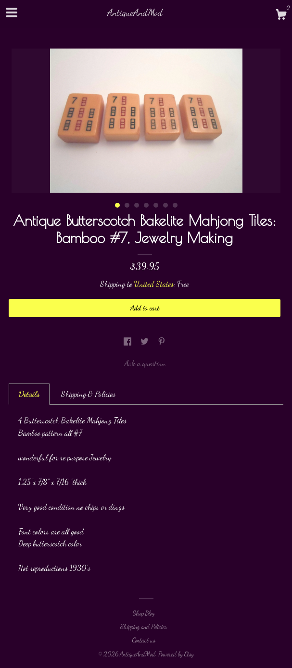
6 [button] (165, 205)
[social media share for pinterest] (161, 341)
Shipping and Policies (143, 627)
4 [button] (146, 205)
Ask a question (144, 363)
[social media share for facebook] (128, 341)
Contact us (143, 640)
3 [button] (136, 205)
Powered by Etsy (176, 654)
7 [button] (175, 205)
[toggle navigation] (11, 12)
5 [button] (155, 205)
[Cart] (281, 16)
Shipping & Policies (88, 393)
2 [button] (127, 205)
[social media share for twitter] (145, 341)
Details (29, 393)
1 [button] (117, 205)
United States (154, 283)
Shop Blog (143, 613)
